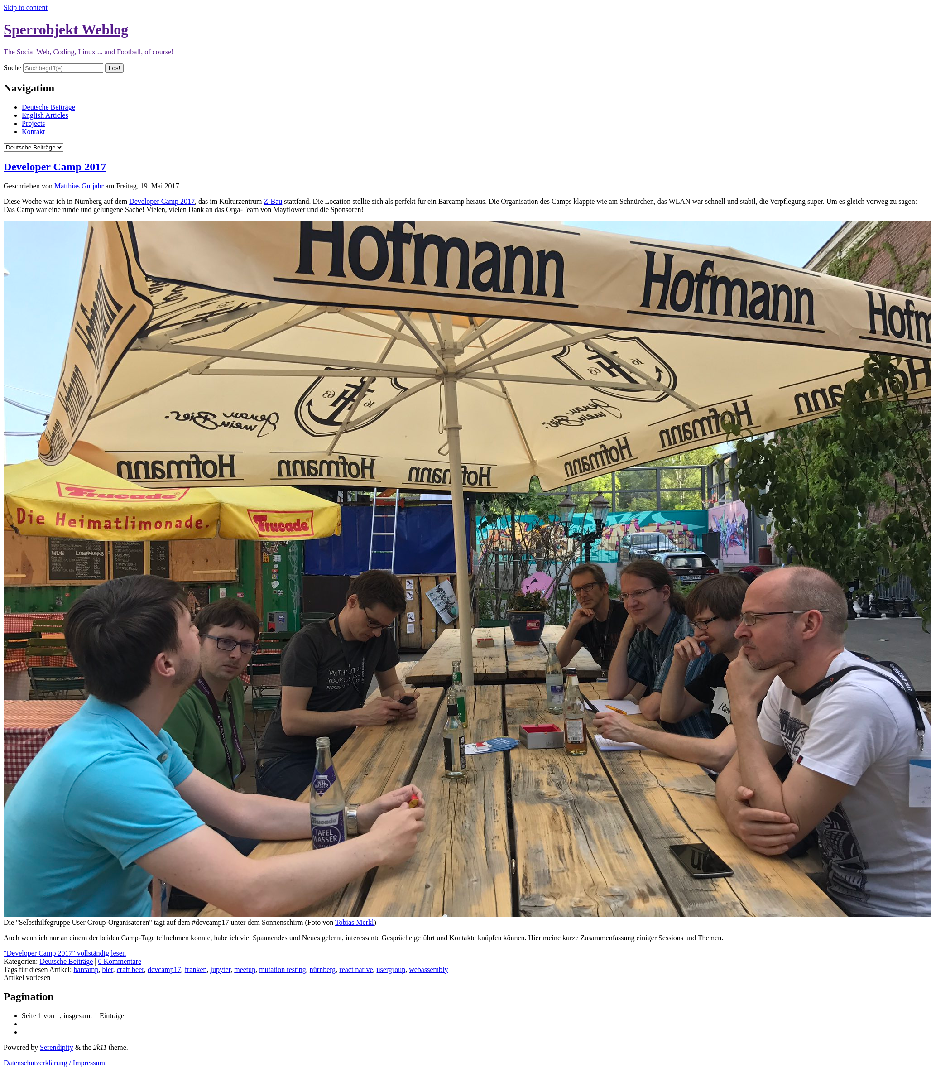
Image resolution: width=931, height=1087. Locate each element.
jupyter (221, 969)
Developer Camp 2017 (55, 167)
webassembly (428, 969)
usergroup (391, 969)
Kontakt (33, 131)
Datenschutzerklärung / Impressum (54, 1063)
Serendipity (56, 1047)
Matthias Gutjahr (79, 186)
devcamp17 (164, 969)
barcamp (85, 969)
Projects (33, 123)
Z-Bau (273, 201)
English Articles (45, 115)
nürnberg (323, 969)
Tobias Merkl (354, 922)
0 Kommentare (119, 961)
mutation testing (282, 969)
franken (196, 969)
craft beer (130, 969)
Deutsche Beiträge (48, 107)
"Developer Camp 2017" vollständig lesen (65, 953)
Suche (12, 68)
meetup (244, 969)
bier (107, 969)
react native (356, 969)
